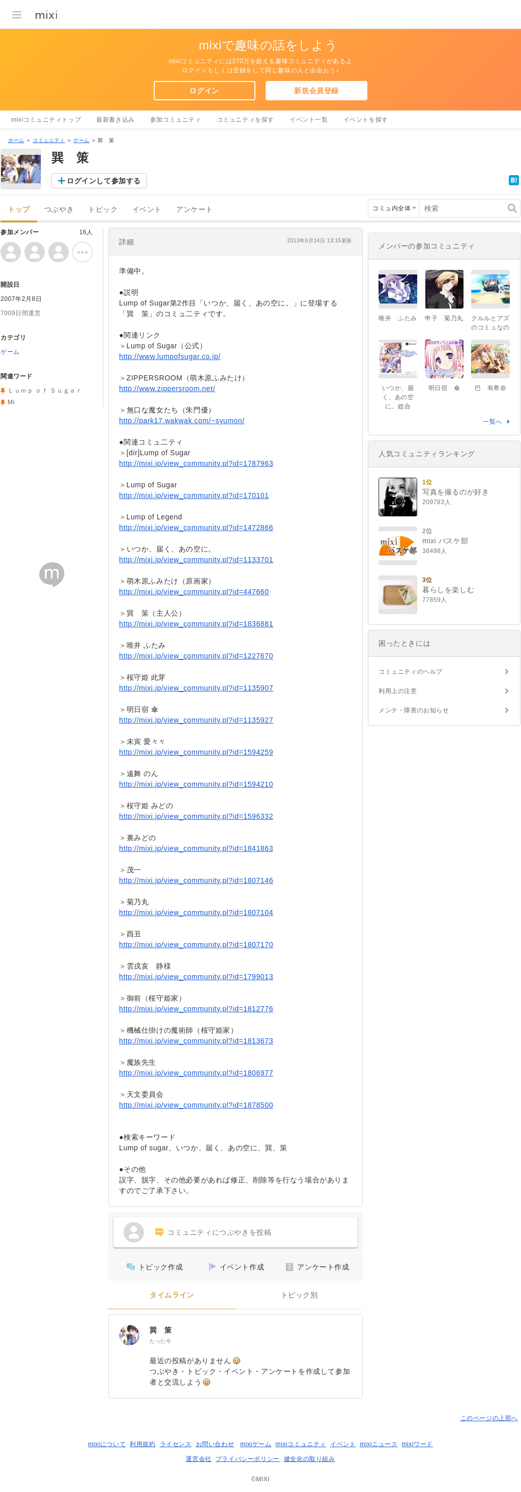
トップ (19, 209)
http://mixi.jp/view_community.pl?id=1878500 (196, 1105)
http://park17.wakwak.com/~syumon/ (182, 421)
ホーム (16, 140)
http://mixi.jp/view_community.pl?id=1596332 (196, 816)
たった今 (160, 1341)
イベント (147, 209)
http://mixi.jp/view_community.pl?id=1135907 (196, 688)
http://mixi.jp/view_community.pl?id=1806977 (196, 1073)
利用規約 (142, 1444)
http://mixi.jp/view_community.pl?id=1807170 (196, 945)
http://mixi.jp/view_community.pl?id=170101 (194, 495)
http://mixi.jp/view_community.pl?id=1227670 (196, 656)
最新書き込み (115, 119)
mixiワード (417, 1444)
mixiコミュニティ (301, 1444)
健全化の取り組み (309, 1458)
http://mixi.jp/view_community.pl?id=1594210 (196, 784)
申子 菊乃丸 (444, 318)
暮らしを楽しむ (448, 590)
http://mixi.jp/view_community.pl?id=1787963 (196, 463)
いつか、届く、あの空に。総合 (398, 397)
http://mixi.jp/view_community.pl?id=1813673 (196, 1041)
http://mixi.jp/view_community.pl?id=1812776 (196, 1009)
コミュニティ (49, 140)
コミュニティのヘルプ (411, 671)
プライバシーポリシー (248, 1458)
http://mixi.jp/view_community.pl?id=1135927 (196, 720)
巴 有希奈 (491, 388)
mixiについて (107, 1444)
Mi (11, 402)
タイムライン (172, 1295)
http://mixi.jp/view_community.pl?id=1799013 (196, 977)
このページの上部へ (489, 1418)
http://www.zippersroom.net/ (167, 388)
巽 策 (161, 1330)
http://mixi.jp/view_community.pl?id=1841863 (196, 848)
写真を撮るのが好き (455, 492)
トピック (103, 209)
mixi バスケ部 (445, 541)
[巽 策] (129, 1335)
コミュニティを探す (245, 119)
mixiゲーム (256, 1444)
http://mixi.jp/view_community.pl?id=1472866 (196, 527)
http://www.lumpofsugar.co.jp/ (170, 356)
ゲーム (81, 140)
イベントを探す (365, 119)
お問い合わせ (215, 1444)
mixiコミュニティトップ (46, 119)
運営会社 (198, 1458)
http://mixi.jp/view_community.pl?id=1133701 (196, 560)
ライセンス (176, 1444)
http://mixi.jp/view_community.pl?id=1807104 (196, 912)
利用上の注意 (398, 691)
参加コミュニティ (175, 119)
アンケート (194, 209)
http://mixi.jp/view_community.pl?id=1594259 (196, 752)
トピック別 (299, 1295)
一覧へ (492, 421)
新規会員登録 (316, 91)
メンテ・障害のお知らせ (414, 710)
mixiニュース (378, 1444)
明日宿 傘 (444, 388)
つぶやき (59, 209)
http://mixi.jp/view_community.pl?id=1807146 (196, 880)
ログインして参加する (104, 181)
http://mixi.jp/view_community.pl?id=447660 (194, 592)
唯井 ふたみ (398, 318)
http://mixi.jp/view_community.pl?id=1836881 (196, 624)
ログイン (204, 91)
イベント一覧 (309, 119)
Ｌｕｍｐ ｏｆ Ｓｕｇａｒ (45, 390)
